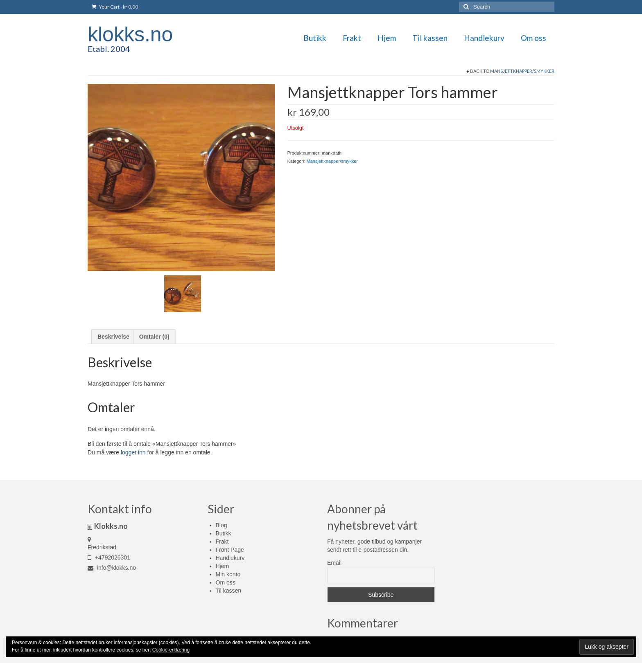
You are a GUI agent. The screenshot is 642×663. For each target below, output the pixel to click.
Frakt (222, 541)
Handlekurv (230, 558)
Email (334, 563)
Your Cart (115, 7)
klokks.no (130, 34)
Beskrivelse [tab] (113, 336)
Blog (221, 525)
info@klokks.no (112, 567)
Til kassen (229, 590)
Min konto (228, 574)
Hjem (222, 566)
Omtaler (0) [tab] (154, 336)
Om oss (225, 582)
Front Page (230, 549)
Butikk (223, 533)
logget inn (133, 452)
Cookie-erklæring (171, 650)
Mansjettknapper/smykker (522, 71)
